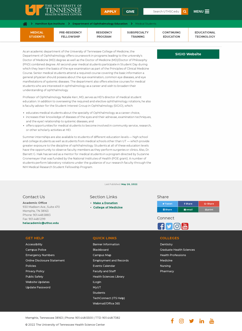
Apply (110, 12)
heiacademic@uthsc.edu (41, 223)
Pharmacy (167, 271)
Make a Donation (105, 203)
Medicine (166, 260)
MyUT (97, 287)
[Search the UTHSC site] (162, 11)
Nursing (165, 265)
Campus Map (102, 255)
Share (191, 204)
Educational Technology (205, 34)
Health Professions (173, 255)
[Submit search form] (184, 11)
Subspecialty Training (138, 34)
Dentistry (166, 244)
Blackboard (101, 249)
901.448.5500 (84, 317)
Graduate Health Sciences (177, 249)
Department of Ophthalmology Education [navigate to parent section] (100, 23)
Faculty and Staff (104, 271)
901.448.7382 (111, 317)
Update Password (38, 287)
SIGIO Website (188, 54)
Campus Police (36, 249)
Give (130, 12)
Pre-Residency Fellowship (70, 34)
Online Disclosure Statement (45, 260)
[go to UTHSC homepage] (23, 23)
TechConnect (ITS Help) (109, 298)
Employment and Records (111, 260)
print (209, 209)
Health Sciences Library (108, 276)
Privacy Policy (35, 271)
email (188, 209)
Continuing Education (171, 34)
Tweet (170, 204)
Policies (31, 265)
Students (99, 292)
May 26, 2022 (129, 184)
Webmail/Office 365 (106, 303)
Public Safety (34, 276)
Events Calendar (104, 265)
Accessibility (34, 244)
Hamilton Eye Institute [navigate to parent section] (50, 23)
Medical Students (37, 34)
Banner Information (106, 244)
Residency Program (104, 34)
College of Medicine (108, 207)
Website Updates (38, 282)
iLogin (97, 282)
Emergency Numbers (40, 255)
